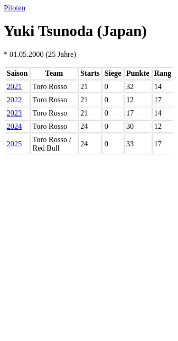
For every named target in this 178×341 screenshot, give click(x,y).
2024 (14, 126)
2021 (14, 86)
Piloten (14, 8)
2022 (14, 100)
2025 (14, 144)
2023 (14, 113)
